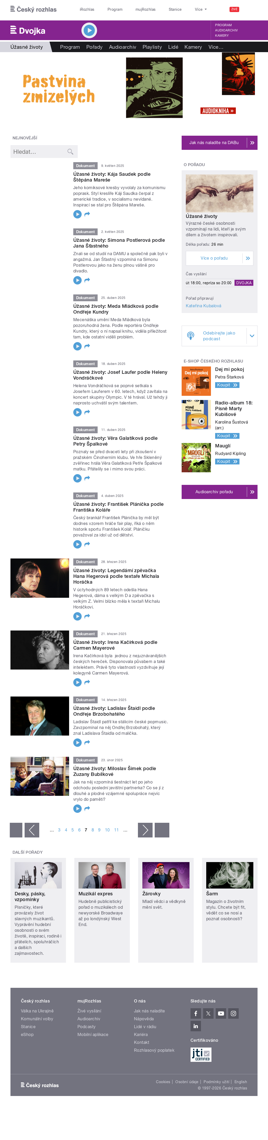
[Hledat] (250, 9)
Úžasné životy (201, 216)
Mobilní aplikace (93, 1034)
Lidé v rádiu (145, 1026)
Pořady (94, 47)
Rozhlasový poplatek (154, 1050)
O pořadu (194, 164)
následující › (145, 830)
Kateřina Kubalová (203, 305)
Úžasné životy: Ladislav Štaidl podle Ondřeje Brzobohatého (114, 711)
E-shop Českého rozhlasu (213, 361)
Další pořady (28, 852)
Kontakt (141, 1042)
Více (249, 47)
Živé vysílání (89, 1011)
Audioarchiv (226, 30)
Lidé (173, 47)
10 (107, 829)
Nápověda (144, 1018)
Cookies (163, 1082)
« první (16, 830)
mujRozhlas (132, 9)
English (240, 1082)
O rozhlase (180, 9)
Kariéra (141, 1034)
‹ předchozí (32, 830)
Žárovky (151, 893)
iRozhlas (84, 9)
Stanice (156, 9)
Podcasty (86, 1026)
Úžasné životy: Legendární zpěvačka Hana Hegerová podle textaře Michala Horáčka (116, 576)
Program (106, 9)
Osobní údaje (187, 1082)
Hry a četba (222, 47)
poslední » (162, 830)
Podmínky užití (216, 1082)
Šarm (212, 893)
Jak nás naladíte (149, 1011)
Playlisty (152, 47)
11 (116, 829)
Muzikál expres (96, 893)
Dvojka (244, 283)
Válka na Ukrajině (37, 1011)
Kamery (222, 35)
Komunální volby (37, 1018)
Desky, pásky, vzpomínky (30, 896)
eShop (27, 1034)
